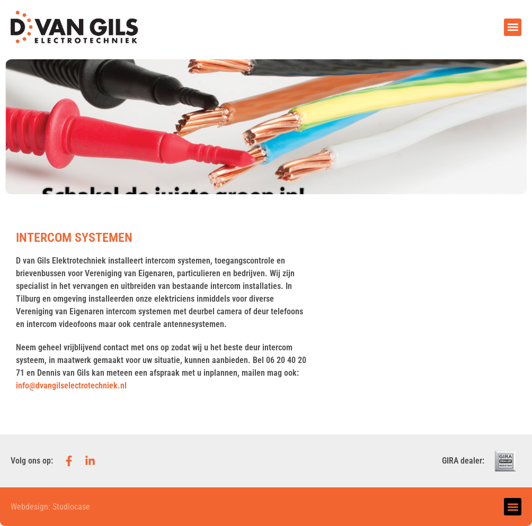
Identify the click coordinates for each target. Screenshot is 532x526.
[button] (512, 27)
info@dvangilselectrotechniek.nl (71, 385)
